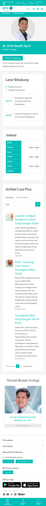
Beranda (6, 13)
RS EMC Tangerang (13, 58)
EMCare (32, 3)
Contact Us (39, 3)
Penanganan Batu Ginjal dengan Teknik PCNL (27, 319)
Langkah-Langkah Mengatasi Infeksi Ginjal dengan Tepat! (27, 219)
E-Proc (24, 3)
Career (18, 3)
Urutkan (9, 197)
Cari (8, 204)
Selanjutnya (24, 366)
